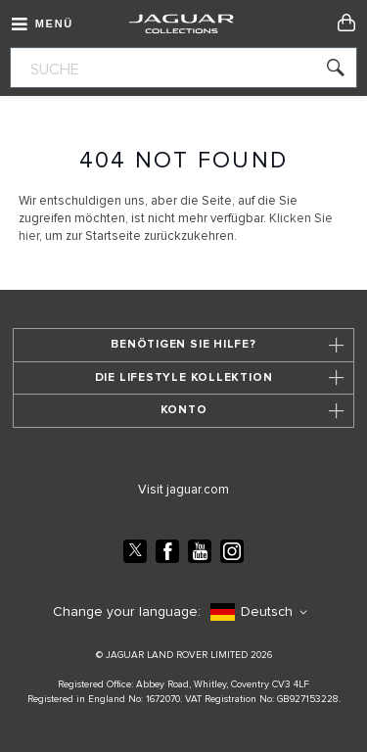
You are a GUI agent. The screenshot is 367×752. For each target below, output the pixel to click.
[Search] (327, 74)
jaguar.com (197, 490)
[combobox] (183, 67)
